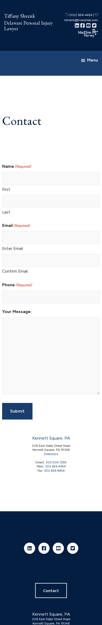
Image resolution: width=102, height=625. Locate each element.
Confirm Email (15, 271)
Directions (51, 454)
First (6, 189)
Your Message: (17, 311)
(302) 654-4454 (78, 15)
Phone (17, 285)
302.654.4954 (54, 470)
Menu (92, 60)
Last (6, 212)
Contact (51, 590)
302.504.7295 (56, 462)
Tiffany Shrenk (19, 15)
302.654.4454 (55, 466)
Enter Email (12, 248)
